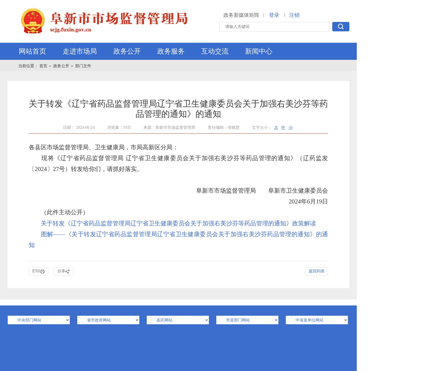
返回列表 (317, 271)
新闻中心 (258, 51)
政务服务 (171, 51)
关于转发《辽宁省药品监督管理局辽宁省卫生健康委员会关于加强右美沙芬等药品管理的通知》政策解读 (178, 223)
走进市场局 (80, 51)
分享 (63, 271)
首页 (43, 66)
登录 (274, 15)
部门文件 (83, 66)
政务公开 (127, 51)
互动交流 (215, 51)
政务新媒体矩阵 (241, 15)
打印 (38, 271)
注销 (294, 15)
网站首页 (32, 51)
